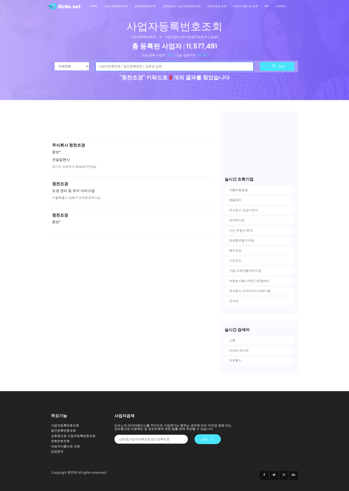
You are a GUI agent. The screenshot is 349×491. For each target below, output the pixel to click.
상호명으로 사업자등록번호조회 (181, 6)
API (266, 6)
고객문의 (280, 6)
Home (93, 6)
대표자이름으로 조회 (245, 6)
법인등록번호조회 (145, 6)
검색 (278, 66)
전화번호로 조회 (217, 6)
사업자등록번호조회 (116, 6)
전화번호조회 (60, 441)
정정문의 (57, 451)
